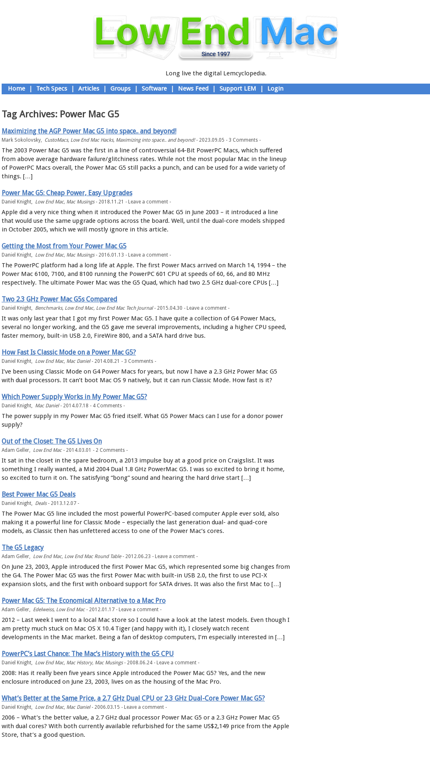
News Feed (193, 88)
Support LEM (238, 88)
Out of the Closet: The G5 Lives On (52, 441)
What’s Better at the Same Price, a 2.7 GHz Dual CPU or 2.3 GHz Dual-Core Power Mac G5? (133, 698)
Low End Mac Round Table (92, 556)
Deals (41, 503)
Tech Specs (51, 88)
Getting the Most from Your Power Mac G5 (64, 246)
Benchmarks (48, 308)
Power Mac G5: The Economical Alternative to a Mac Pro (84, 601)
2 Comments (110, 450)
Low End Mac (49, 202)
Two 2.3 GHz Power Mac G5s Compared (59, 299)
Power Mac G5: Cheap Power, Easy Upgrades (67, 193)
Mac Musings (80, 202)
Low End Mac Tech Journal (124, 308)
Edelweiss (43, 609)
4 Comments (107, 406)
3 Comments (243, 140)
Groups (120, 88)
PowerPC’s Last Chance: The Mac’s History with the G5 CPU (88, 654)
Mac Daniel (78, 361)
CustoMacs (56, 140)
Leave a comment (148, 202)
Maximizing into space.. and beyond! (155, 140)
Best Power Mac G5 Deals (38, 494)
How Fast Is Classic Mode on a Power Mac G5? (69, 352)
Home (16, 88)
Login (275, 88)
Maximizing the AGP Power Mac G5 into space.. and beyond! (89, 131)
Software (154, 88)
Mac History (79, 663)
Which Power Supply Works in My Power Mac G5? (74, 397)
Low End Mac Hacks (91, 140)
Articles (88, 88)
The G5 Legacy (23, 547)
